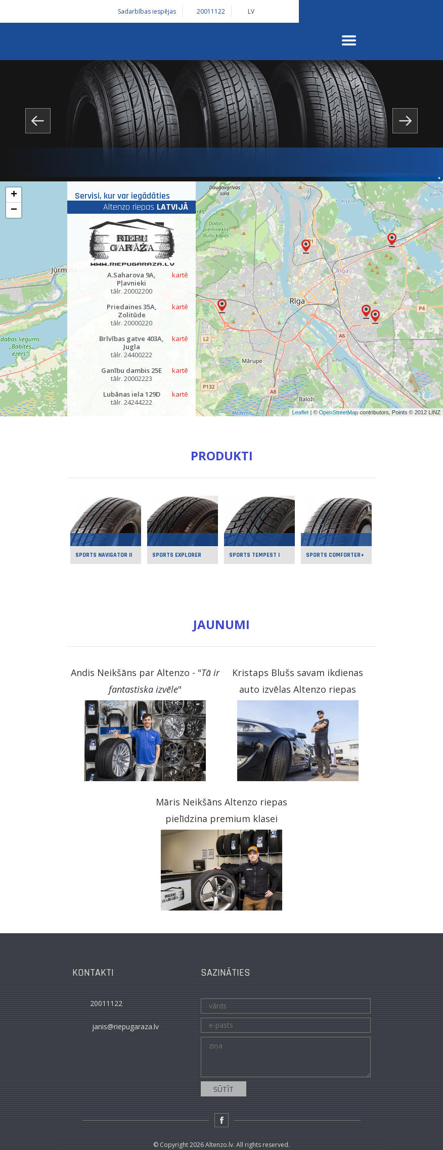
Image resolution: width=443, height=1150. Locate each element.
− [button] (14, 210)
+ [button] (14, 195)
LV (251, 12)
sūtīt (223, 1089)
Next (405, 120)
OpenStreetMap (339, 412)
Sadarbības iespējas (147, 12)
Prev (38, 120)
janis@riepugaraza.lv (125, 1026)
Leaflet (300, 412)
